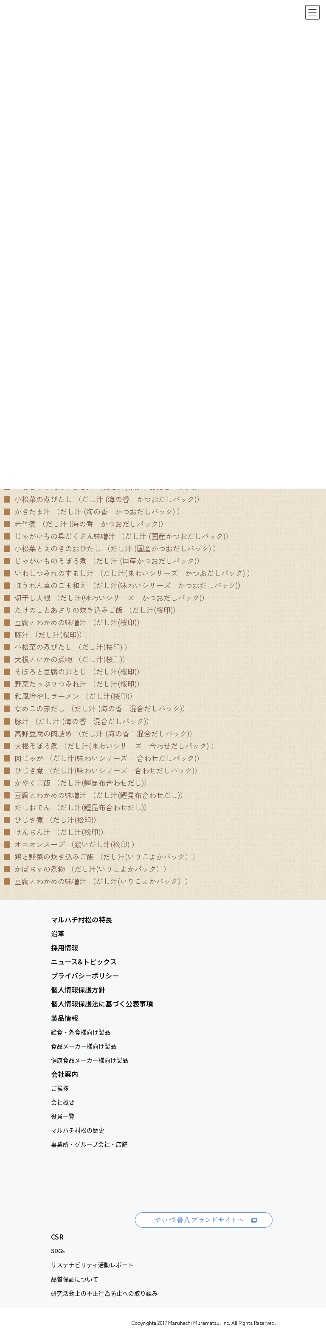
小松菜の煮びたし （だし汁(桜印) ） (68, 646)
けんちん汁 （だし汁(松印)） (56, 831)
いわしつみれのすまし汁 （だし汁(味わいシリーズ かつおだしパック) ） (129, 573)
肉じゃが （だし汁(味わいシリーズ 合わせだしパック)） (104, 758)
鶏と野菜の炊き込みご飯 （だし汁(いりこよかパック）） (102, 856)
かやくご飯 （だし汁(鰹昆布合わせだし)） (77, 782)
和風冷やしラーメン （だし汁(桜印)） (70, 696)
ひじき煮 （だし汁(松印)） (52, 819)
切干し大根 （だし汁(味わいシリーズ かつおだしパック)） (106, 597)
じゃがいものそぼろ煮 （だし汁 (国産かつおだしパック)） (104, 560)
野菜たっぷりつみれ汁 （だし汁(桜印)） (74, 683)
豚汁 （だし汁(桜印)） (45, 634)
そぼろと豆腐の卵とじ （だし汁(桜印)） (74, 671)
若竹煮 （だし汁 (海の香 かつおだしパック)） (86, 523)
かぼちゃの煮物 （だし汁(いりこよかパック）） (87, 868)
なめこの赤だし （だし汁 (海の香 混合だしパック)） (96, 708)
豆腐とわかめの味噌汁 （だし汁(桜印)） (74, 622)
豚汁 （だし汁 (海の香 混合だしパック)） (78, 721)
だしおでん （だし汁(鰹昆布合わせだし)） (77, 807)
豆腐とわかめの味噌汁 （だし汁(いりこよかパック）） (98, 881)
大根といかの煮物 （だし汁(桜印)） (66, 659)
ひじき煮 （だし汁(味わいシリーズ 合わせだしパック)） (103, 770)
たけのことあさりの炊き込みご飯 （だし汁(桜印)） (92, 609)
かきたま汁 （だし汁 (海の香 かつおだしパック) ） (94, 511)
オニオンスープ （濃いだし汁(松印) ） (71, 844)
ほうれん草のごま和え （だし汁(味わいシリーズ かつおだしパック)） (124, 585)
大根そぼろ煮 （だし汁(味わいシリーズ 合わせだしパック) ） (111, 745)
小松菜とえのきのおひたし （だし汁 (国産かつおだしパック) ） (112, 548)
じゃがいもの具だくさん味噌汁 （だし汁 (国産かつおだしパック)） (118, 536)
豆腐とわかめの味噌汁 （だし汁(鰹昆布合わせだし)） (95, 795)
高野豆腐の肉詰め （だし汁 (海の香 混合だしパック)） (100, 733)
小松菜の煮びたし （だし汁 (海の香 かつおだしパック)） (104, 499)
